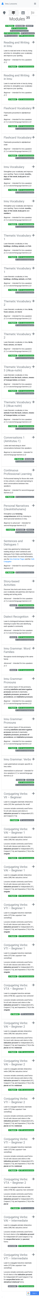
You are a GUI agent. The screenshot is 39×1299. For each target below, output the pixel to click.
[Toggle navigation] (35, 3)
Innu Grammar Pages (17, 559)
